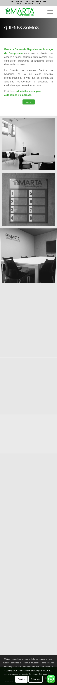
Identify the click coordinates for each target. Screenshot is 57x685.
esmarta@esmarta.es (28, 3)
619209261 (41, 1)
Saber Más (35, 679)
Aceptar (21, 679)
